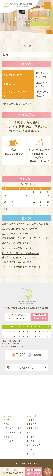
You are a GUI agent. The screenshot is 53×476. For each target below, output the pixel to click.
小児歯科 (31, 436)
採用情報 (8, 436)
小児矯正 (31, 440)
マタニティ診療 (33, 445)
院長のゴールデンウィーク (15, 233)
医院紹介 (8, 423)
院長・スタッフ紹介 (13, 428)
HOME (6, 419)
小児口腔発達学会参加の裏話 (17, 262)
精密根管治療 (33, 428)
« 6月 (5, 209)
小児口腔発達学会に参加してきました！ (22, 267)
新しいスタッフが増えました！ (18, 247)
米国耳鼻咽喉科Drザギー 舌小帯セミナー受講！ (27, 238)
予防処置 (31, 432)
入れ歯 (30, 449)
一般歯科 (31, 419)
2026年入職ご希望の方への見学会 (19, 228)
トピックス (8, 440)
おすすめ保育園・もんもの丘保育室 (20, 252)
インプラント (32, 453)
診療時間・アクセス (12, 432)
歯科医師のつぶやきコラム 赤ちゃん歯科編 (25, 224)
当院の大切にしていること (15, 243)
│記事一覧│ (26, 45)
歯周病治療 (32, 423)
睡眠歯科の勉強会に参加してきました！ (22, 257)
